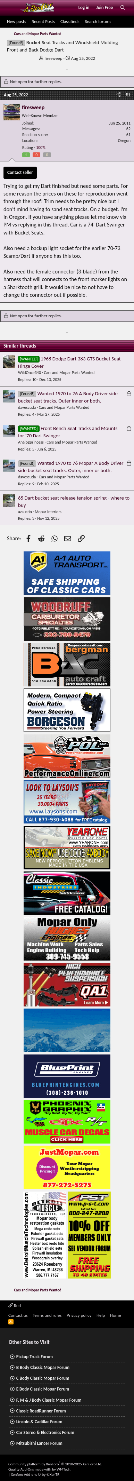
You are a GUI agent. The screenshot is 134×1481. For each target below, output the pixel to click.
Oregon (124, 140)
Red (14, 1305)
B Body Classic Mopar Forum (42, 1367)
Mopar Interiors (48, 511)
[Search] (122, 8)
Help (101, 1315)
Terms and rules (47, 1315)
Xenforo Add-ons (35, 1474)
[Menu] (11, 8)
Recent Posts (43, 21)
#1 (128, 94)
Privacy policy (79, 1315)
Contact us (18, 1315)
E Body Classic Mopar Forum (42, 1389)
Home (115, 1315)
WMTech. (64, 1469)
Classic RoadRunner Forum (41, 1411)
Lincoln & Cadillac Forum (39, 1421)
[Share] (118, 95)
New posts (16, 21)
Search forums (98, 21)
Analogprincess (31, 442)
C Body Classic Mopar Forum (42, 1378)
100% (40, 147)
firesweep (53, 58)
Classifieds (69, 21)
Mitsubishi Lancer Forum (39, 1443)
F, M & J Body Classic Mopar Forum (49, 1400)
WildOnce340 (29, 372)
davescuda (27, 407)
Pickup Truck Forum (34, 1356)
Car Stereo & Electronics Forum (45, 1432)
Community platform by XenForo (55, 1464)
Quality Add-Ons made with (30, 1469)
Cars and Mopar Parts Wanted (69, 372)
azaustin (25, 511)
